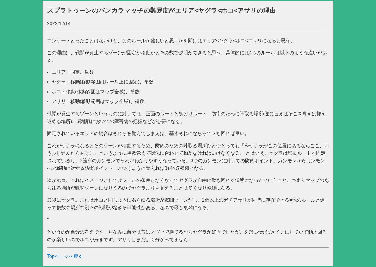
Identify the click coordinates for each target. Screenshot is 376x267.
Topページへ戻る (65, 256)
